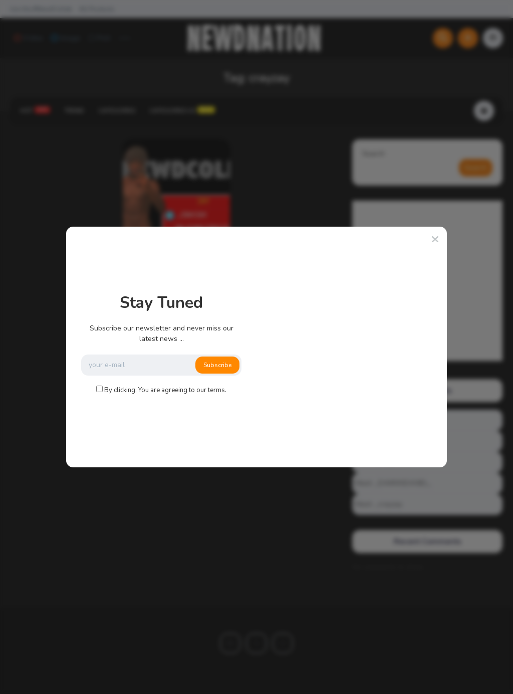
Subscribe (217, 365)
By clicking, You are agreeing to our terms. (165, 390)
